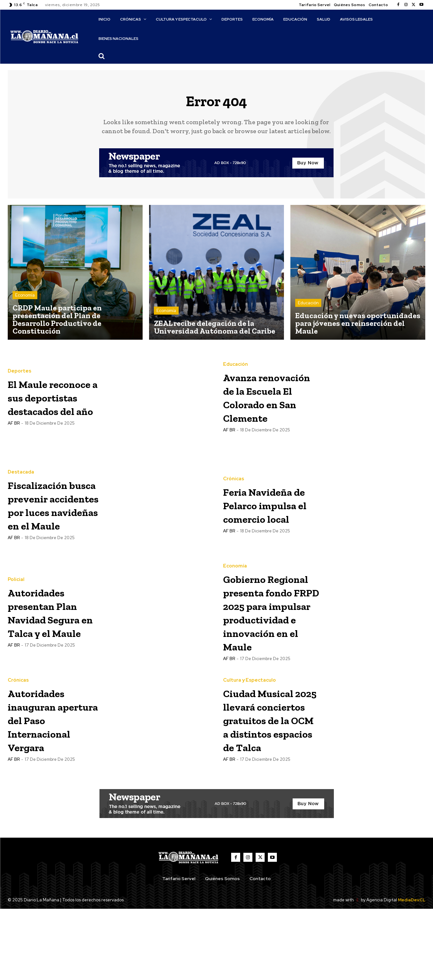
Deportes (19, 361)
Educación (308, 306)
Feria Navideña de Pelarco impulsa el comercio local (268, 507)
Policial (16, 576)
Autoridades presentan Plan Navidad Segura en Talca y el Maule (55, 615)
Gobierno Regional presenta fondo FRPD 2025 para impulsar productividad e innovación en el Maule (271, 626)
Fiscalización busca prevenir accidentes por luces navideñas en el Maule (55, 508)
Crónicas (233, 475)
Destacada (21, 468)
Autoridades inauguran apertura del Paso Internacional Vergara (49, 745)
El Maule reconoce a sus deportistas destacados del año (51, 400)
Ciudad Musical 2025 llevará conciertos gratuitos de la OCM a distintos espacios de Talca (269, 756)
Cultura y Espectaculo (249, 697)
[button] (101, 56)
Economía (25, 298)
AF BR (14, 440)
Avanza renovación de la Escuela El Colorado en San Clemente (271, 400)
